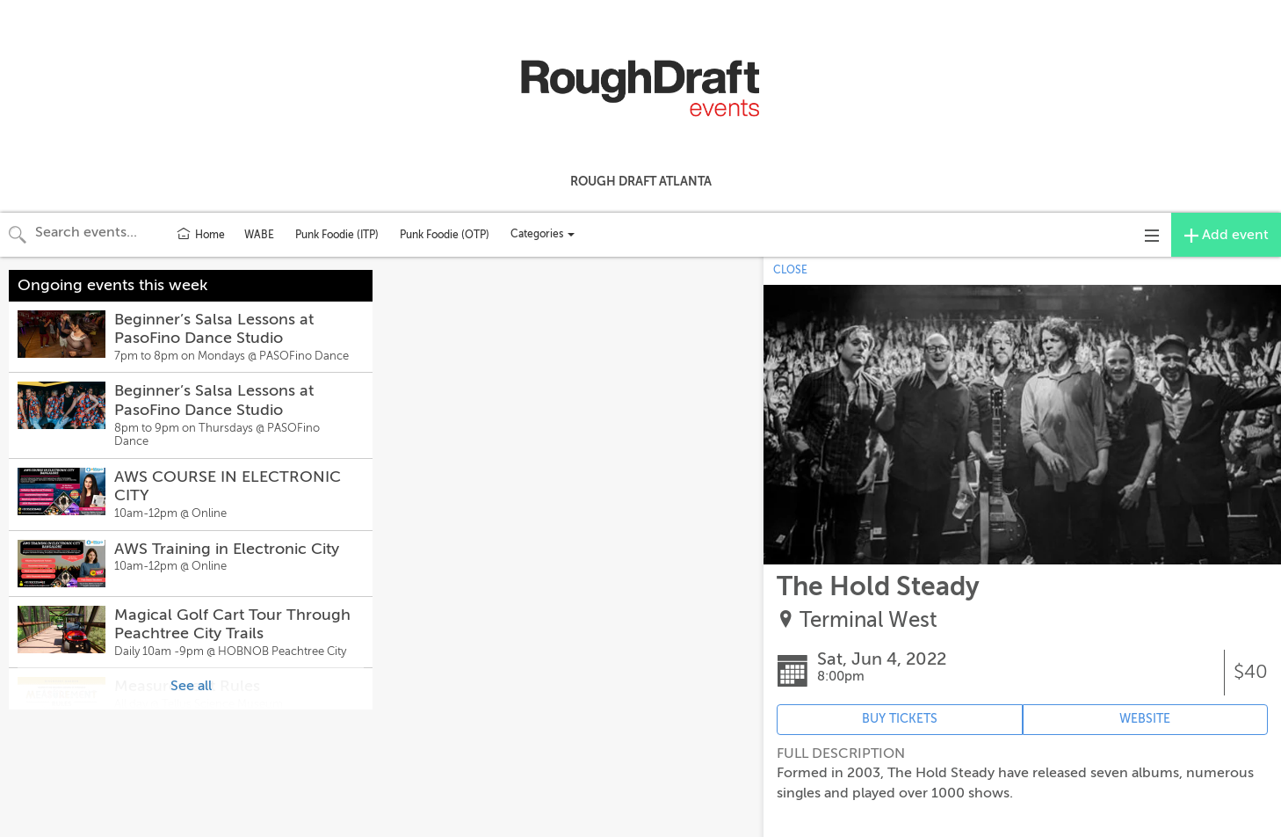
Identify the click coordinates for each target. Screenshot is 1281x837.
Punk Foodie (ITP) (337, 235)
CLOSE (790, 270)
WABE (259, 235)
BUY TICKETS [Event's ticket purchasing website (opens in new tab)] (899, 718)
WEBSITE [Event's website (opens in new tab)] (1144, 718)
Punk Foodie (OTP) (444, 235)
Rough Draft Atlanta (641, 181)
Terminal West (868, 620)
